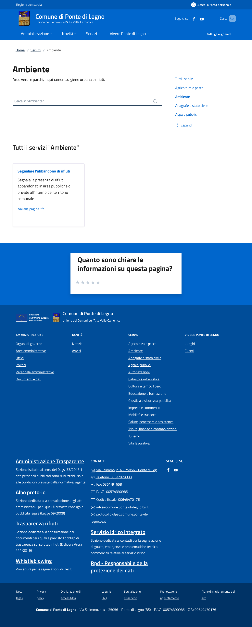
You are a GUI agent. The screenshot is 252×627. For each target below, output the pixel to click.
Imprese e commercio (144, 407)
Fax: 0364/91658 (106, 484)
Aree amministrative (31, 350)
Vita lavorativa (139, 443)
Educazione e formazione (147, 393)
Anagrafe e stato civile (144, 358)
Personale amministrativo (35, 372)
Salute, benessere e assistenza (150, 421)
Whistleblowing (34, 561)
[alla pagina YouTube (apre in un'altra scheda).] (196, 19)
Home (20, 50)
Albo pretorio (30, 492)
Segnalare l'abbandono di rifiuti (44, 171)
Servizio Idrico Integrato (118, 532)
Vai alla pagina (31, 209)
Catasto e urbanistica (143, 379)
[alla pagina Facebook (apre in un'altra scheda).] (188, 19)
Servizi (36, 50)
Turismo (134, 436)
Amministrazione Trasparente (50, 461)
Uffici (20, 358)
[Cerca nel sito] (231, 18)
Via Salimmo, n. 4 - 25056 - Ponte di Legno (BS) (126, 470)
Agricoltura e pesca (142, 343)
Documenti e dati (28, 379)
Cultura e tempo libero (144, 386)
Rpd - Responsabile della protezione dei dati (119, 566)
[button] (184, 125)
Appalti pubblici (139, 365)
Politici (21, 365)
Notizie (77, 343)
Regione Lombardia (29, 4)
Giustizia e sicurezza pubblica (149, 400)
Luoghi (190, 343)
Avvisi (76, 350)
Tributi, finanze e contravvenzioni (152, 429)
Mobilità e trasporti (142, 414)
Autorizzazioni (139, 372)
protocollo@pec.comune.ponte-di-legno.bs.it (119, 518)
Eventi (189, 350)
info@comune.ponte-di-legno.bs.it (119, 507)
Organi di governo (29, 343)
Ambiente (135, 350)
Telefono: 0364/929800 (111, 477)
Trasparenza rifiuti (37, 523)
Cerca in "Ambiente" (29, 101)
